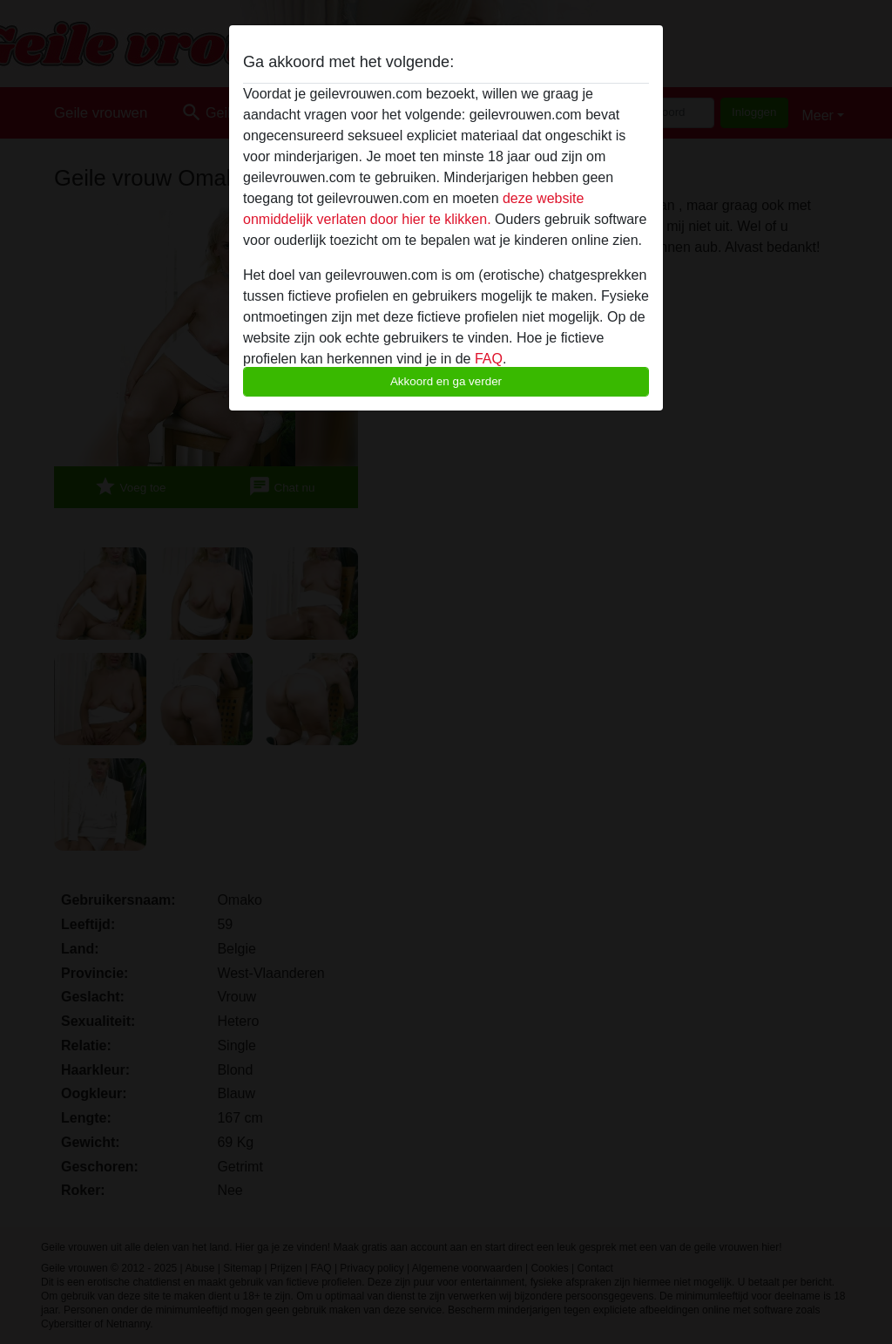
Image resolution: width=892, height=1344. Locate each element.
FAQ (489, 358)
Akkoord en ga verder (446, 381)
